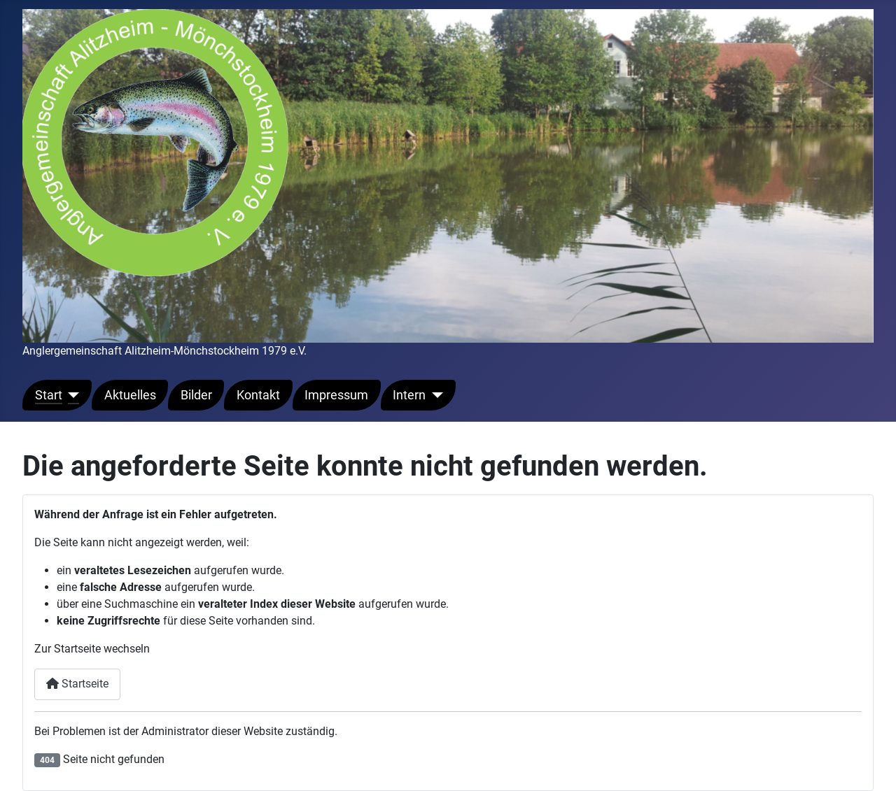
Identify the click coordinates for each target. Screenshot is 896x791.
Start (48, 395)
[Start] (71, 395)
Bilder (196, 395)
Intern (409, 395)
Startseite (77, 683)
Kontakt (258, 395)
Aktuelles (130, 395)
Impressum (336, 395)
